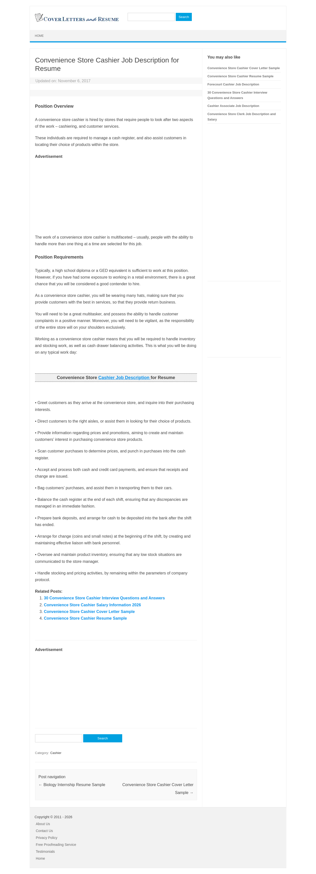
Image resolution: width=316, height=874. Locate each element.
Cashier (55, 753)
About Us (43, 824)
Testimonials (45, 852)
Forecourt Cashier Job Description (233, 84)
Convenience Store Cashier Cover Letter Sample (89, 612)
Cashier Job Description (124, 377)
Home (39, 36)
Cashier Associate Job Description (233, 106)
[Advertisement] (116, 194)
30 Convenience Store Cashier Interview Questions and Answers (104, 598)
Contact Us (44, 831)
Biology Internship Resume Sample (72, 785)
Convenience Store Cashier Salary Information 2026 (92, 605)
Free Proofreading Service (56, 845)
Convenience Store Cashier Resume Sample (85, 618)
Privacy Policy (46, 838)
